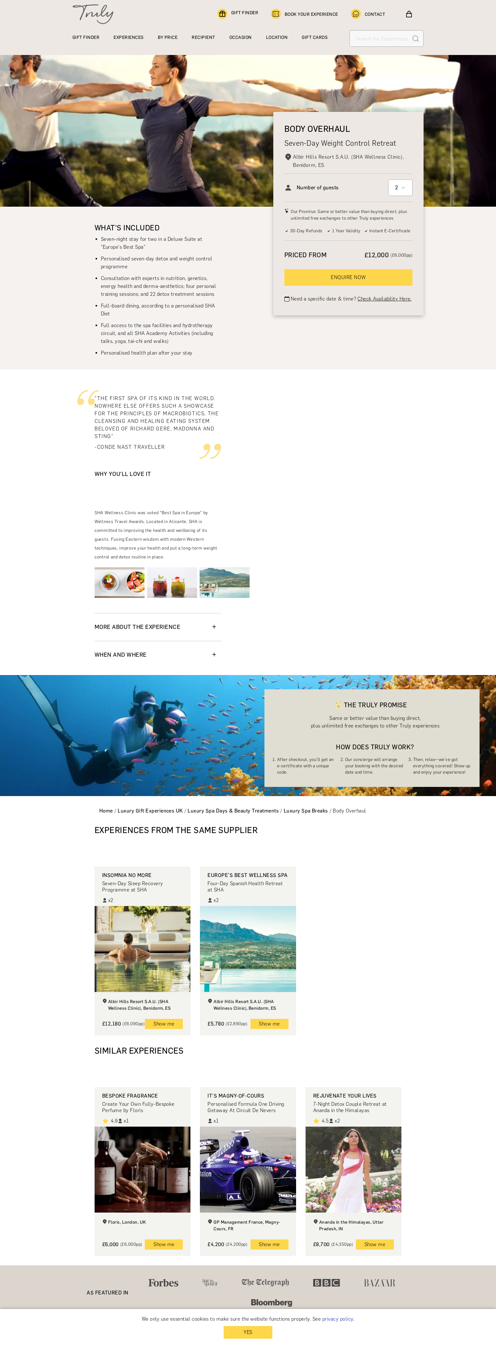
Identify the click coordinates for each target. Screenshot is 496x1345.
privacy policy (337, 1319)
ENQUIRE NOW (348, 277)
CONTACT (368, 14)
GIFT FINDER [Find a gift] (237, 14)
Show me (163, 1024)
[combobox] (400, 188)
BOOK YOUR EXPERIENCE (304, 14)
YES (248, 1332)
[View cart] (409, 14)
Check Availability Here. (384, 299)
